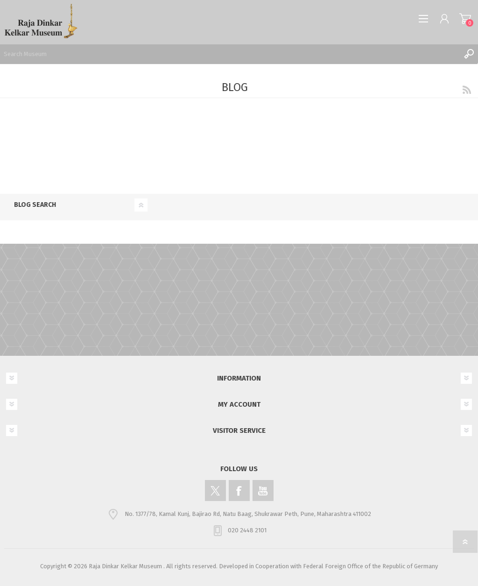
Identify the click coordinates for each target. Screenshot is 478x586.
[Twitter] (215, 490)
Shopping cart (465, 18)
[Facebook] (239, 490)
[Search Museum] (229, 53)
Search (468, 53)
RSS (467, 89)
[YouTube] (263, 490)
